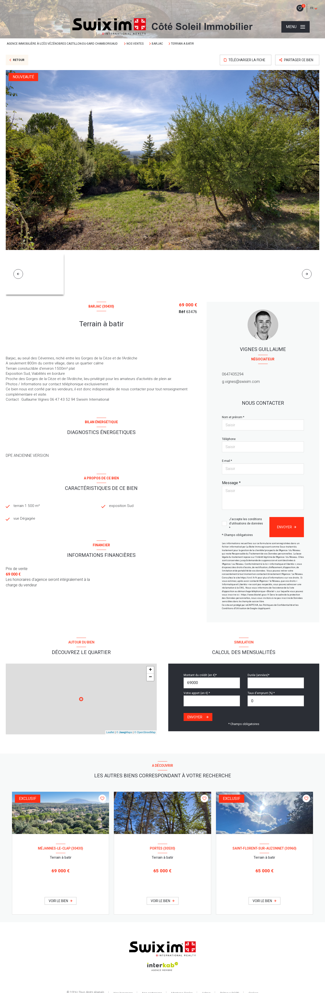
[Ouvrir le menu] (295, 27)
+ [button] (150, 670)
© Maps (124, 732)
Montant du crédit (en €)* (200, 675)
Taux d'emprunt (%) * (261, 693)
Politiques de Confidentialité (277, 605)
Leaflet (110, 732)
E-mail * (227, 461)
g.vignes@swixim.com (241, 381)
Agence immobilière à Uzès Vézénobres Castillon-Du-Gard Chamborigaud (62, 43)
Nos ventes (135, 43)
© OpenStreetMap (145, 732)
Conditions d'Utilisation (234, 608)
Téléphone (229, 439)
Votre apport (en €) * (197, 693)
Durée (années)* (258, 675)
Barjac (157, 43)
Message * (231, 483)
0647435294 (233, 374)
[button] (307, 274)
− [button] (150, 677)
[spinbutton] (276, 701)
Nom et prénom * (233, 417)
